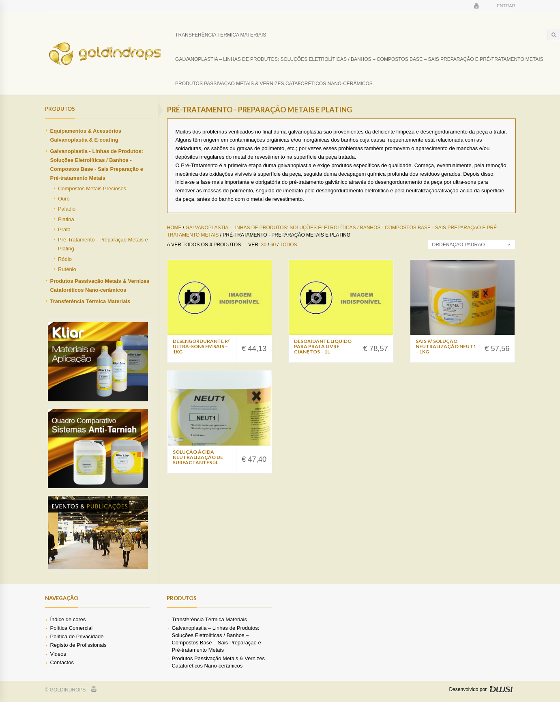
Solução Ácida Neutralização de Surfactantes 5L (198, 457)
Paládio (66, 209)
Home (174, 227)
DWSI (501, 689)
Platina (66, 219)
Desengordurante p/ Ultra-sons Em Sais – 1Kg (201, 346)
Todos (288, 245)
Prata (64, 229)
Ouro (64, 199)
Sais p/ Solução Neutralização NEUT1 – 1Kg (446, 346)
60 (273, 245)
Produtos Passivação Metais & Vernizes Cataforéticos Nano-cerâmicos (274, 83)
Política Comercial (71, 628)
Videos (58, 654)
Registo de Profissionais (78, 645)
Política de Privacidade (76, 636)
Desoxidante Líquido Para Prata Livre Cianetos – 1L (323, 346)
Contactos (61, 662)
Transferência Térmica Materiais (220, 35)
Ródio (65, 259)
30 (263, 245)
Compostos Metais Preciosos (92, 188)
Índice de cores (68, 619)
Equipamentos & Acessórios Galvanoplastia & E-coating (85, 135)
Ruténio (67, 269)
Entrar (506, 5)
